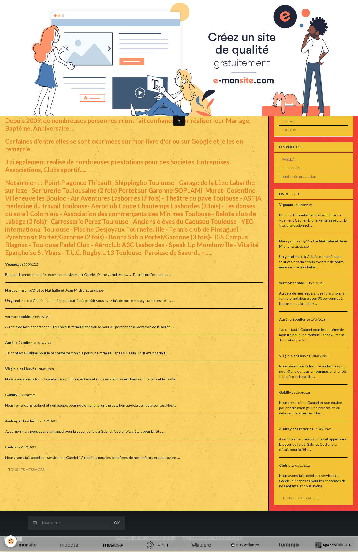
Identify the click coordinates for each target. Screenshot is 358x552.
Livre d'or (289, 131)
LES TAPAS (291, 169)
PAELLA (288, 160)
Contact (288, 122)
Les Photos (291, 114)
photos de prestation (299, 177)
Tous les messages (26, 471)
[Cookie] (11, 541)
